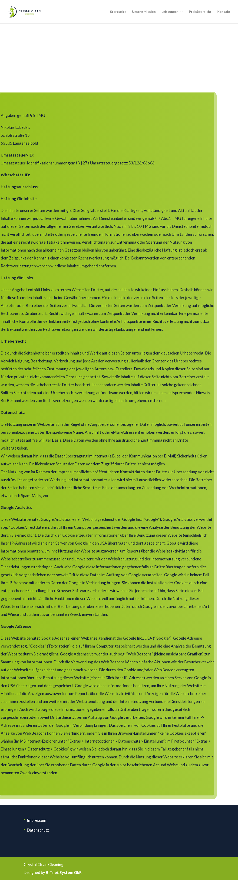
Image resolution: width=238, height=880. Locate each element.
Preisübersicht (200, 12)
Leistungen (170, 12)
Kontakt (224, 12)
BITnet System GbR (64, 872)
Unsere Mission (144, 12)
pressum (38, 820)
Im (29, 820)
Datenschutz (38, 830)
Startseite (118, 12)
